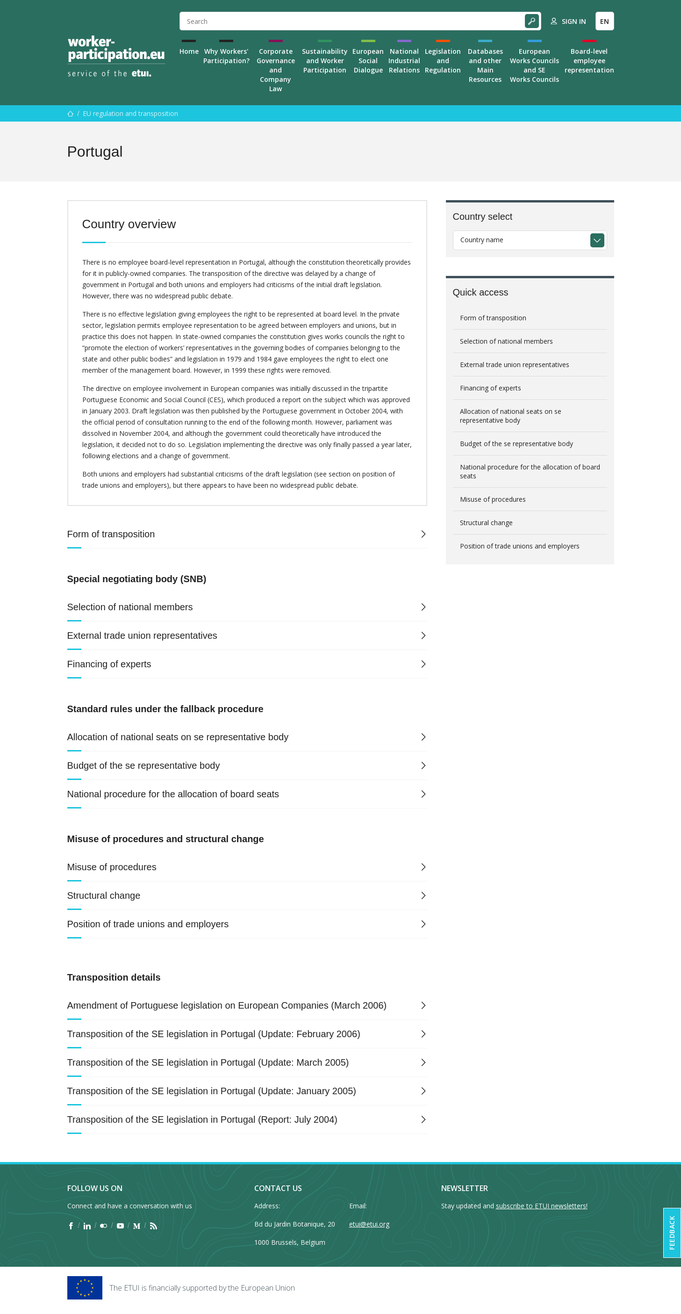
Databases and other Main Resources (485, 65)
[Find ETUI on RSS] (153, 1225)
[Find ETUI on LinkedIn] (87, 1225)
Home (189, 51)
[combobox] (530, 240)
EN (604, 21)
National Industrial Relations (404, 60)
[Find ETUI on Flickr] (103, 1225)
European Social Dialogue (368, 60)
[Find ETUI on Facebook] (70, 1225)
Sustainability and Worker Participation (325, 60)
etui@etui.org (369, 1224)
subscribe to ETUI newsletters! (542, 1205)
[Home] (116, 56)
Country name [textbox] (481, 239)
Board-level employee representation (589, 60)
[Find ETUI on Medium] (136, 1225)
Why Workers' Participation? (226, 56)
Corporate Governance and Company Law (276, 70)
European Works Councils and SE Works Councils (534, 65)
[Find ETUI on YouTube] (120, 1225)
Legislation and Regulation (443, 60)
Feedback (671, 1233)
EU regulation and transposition (130, 113)
